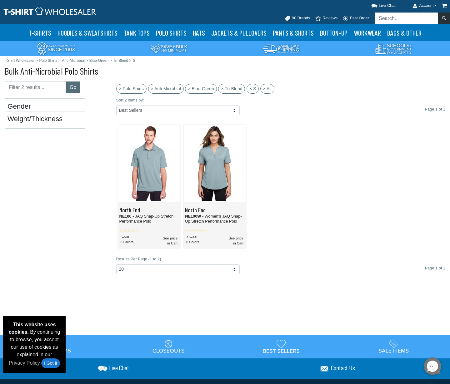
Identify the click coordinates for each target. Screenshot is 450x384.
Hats (199, 33)
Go (73, 87)
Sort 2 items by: (130, 100)
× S (252, 88)
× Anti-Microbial (166, 88)
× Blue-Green (201, 88)
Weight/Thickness (35, 119)
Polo (171, 33)
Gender (19, 106)
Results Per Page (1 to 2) (138, 259)
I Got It (50, 363)
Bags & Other (404, 33)
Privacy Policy (24, 363)
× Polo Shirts (131, 88)
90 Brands (297, 18)
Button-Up (334, 33)
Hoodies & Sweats (88, 33)
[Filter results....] (35, 87)
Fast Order (355, 18)
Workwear (367, 33)
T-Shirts (40, 33)
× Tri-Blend (231, 88)
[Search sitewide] (406, 18)
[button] (378, 4)
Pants (293, 33)
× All (267, 88)
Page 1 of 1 (435, 268)
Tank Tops (137, 33)
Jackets (239, 33)
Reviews (326, 18)
